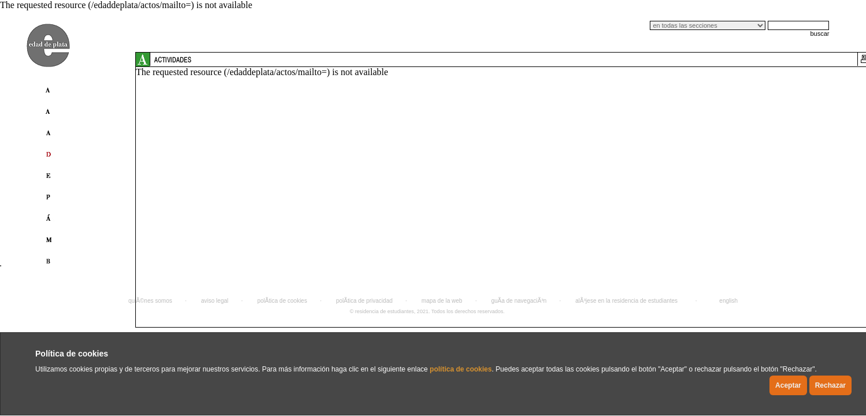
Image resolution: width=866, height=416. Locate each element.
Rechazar (830, 385)
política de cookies (460, 369)
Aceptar (788, 385)
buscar (819, 33)
